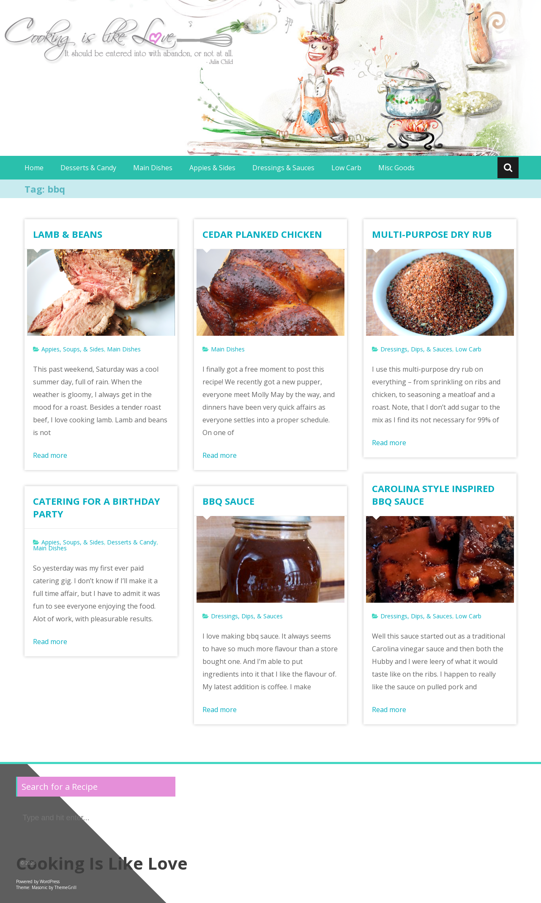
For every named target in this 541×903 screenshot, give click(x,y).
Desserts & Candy (88, 167)
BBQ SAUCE (228, 501)
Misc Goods (396, 167)
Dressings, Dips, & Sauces (416, 349)
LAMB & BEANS (67, 234)
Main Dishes (152, 167)
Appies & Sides (212, 167)
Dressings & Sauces (283, 167)
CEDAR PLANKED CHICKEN (262, 234)
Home (34, 167)
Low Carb (346, 167)
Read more (50, 455)
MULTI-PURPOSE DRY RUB (432, 234)
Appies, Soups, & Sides (72, 349)
